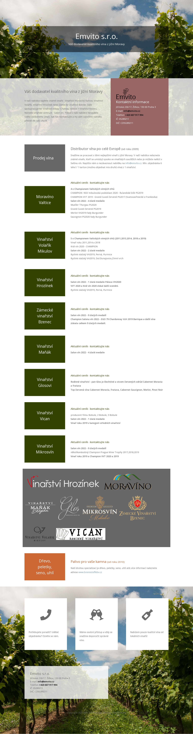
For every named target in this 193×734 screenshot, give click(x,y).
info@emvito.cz (133, 163)
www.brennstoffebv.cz (90, 572)
